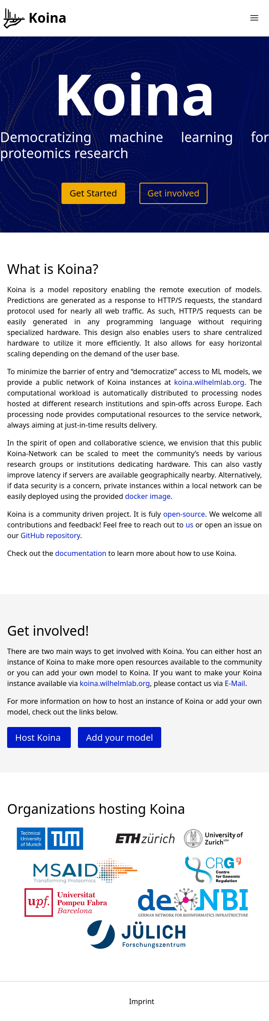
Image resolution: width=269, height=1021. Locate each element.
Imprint (142, 1001)
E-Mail (235, 683)
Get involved (173, 193)
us (190, 525)
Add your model (119, 737)
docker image (148, 496)
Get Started (93, 193)
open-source (184, 514)
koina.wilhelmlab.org (209, 382)
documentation (80, 553)
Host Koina (39, 737)
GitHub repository (50, 535)
